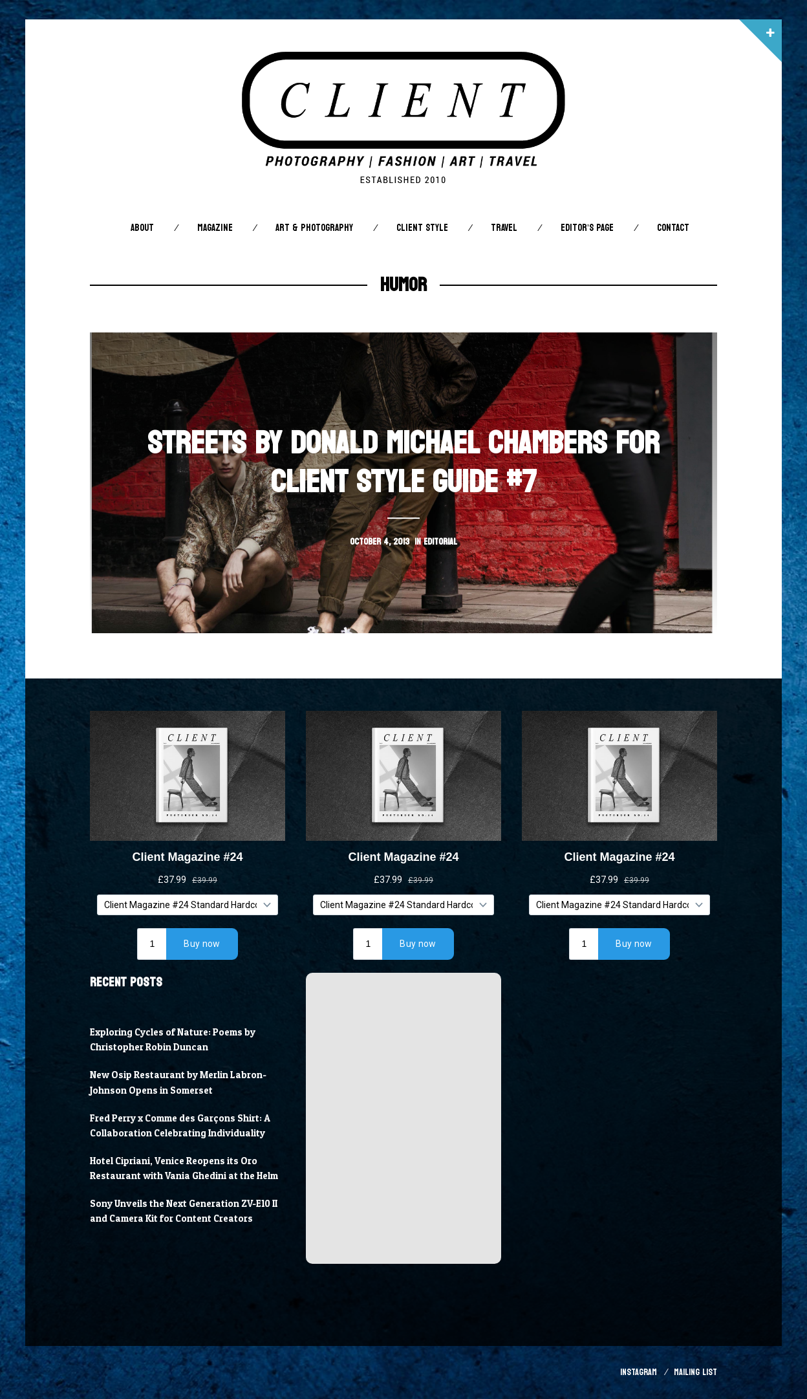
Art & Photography (314, 228)
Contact (673, 228)
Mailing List (695, 1372)
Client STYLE (422, 228)
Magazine (215, 228)
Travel (504, 228)
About (142, 228)
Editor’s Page (587, 228)
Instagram (638, 1372)
